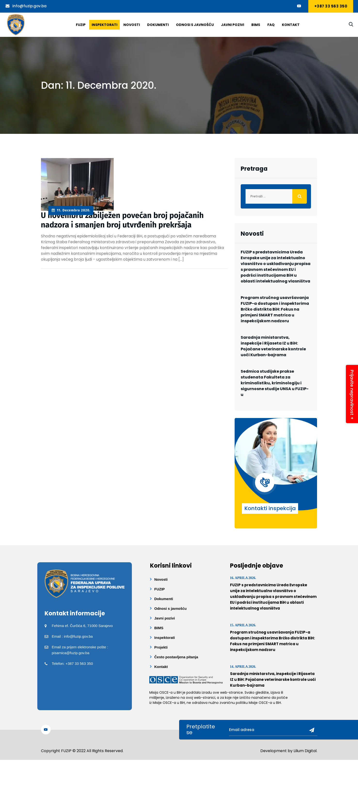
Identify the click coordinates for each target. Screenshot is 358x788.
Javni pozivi (232, 24)
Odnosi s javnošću (195, 24)
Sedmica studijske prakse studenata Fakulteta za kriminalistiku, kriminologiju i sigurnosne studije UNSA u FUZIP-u (275, 383)
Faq (271, 24)
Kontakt (291, 24)
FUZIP (159, 589)
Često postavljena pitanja (176, 657)
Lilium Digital (305, 750)
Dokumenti (158, 24)
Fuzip (81, 24)
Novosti (131, 24)
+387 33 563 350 (330, 6)
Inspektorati (104, 24)
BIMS (255, 24)
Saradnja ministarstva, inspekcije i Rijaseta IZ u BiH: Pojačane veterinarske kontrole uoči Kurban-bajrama (273, 346)
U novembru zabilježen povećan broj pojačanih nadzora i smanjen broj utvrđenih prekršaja (123, 220)
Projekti (161, 647)
